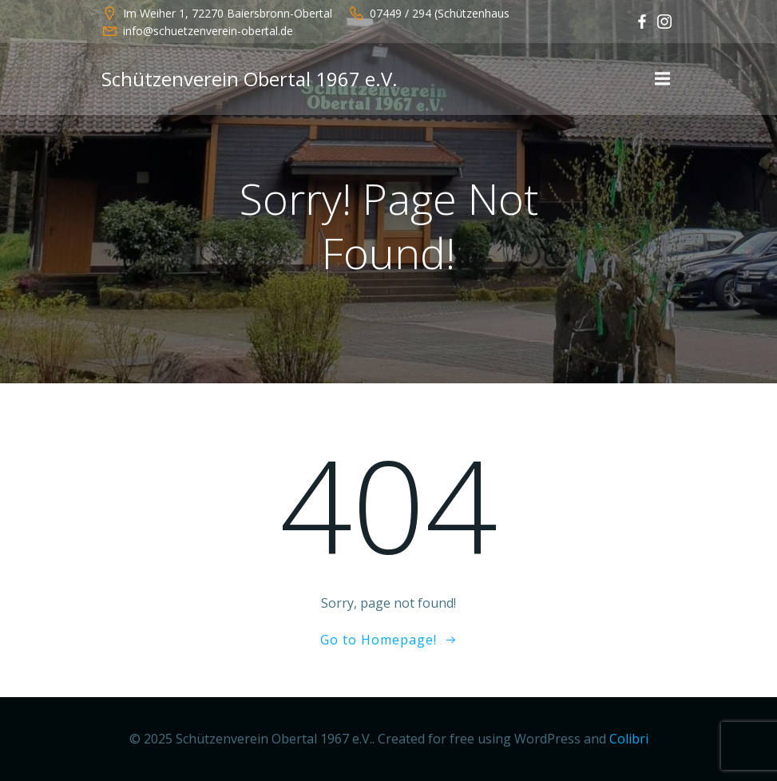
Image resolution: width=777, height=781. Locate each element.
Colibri (628, 738)
